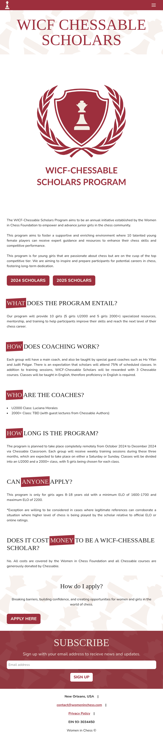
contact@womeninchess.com (79, 705)
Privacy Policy (79, 713)
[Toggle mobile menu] (153, 5)
